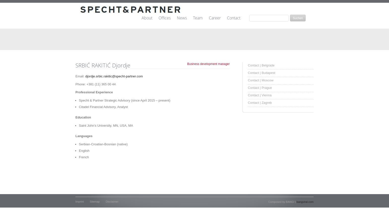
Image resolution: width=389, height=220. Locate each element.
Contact (233, 18)
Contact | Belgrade (261, 65)
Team (198, 18)
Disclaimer (112, 201)
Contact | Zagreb (260, 103)
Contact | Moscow (260, 80)
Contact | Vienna (260, 95)
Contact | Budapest (261, 73)
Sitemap (95, 201)
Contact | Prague (260, 88)
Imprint (79, 201)
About (147, 18)
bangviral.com (305, 201)
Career (215, 18)
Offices (165, 18)
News (182, 18)
